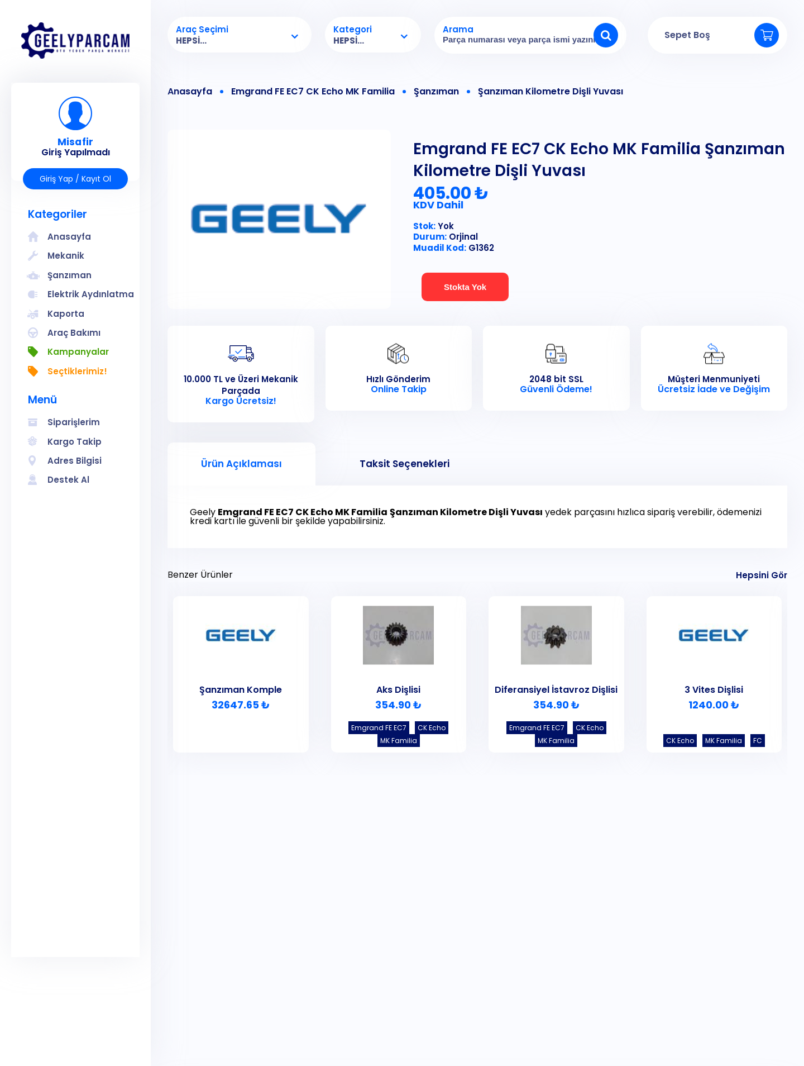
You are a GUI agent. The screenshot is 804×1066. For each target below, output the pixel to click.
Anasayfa (190, 91)
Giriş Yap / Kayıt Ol (75, 178)
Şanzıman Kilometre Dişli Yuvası (550, 91)
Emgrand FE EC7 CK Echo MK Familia (313, 91)
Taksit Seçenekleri (404, 463)
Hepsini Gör (761, 575)
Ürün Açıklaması (241, 463)
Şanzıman (436, 91)
